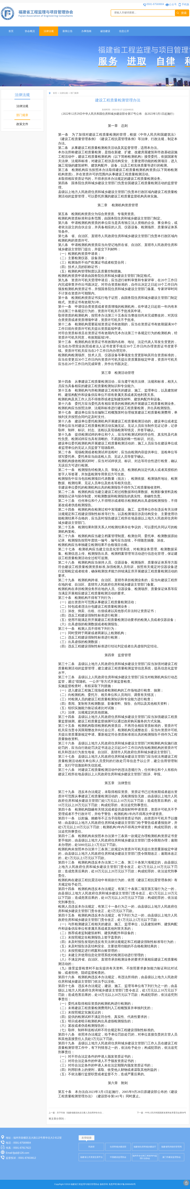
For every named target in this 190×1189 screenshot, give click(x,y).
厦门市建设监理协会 (171, 1157)
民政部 (91, 1147)
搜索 (184, 12)
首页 (11, 31)
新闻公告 (67, 31)
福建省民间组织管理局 (171, 1147)
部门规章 (22, 115)
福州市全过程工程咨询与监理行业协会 (145, 1157)
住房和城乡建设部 (118, 1147)
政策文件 (22, 124)
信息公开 (124, 31)
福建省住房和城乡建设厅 (145, 1147)
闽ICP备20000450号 (126, 1184)
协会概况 (30, 31)
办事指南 (86, 31)
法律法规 (49, 31)
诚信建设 (105, 31)
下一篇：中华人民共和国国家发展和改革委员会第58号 (161, 1112)
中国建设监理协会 (118, 1157)
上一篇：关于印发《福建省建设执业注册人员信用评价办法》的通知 (79, 1112)
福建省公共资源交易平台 (91, 1157)
